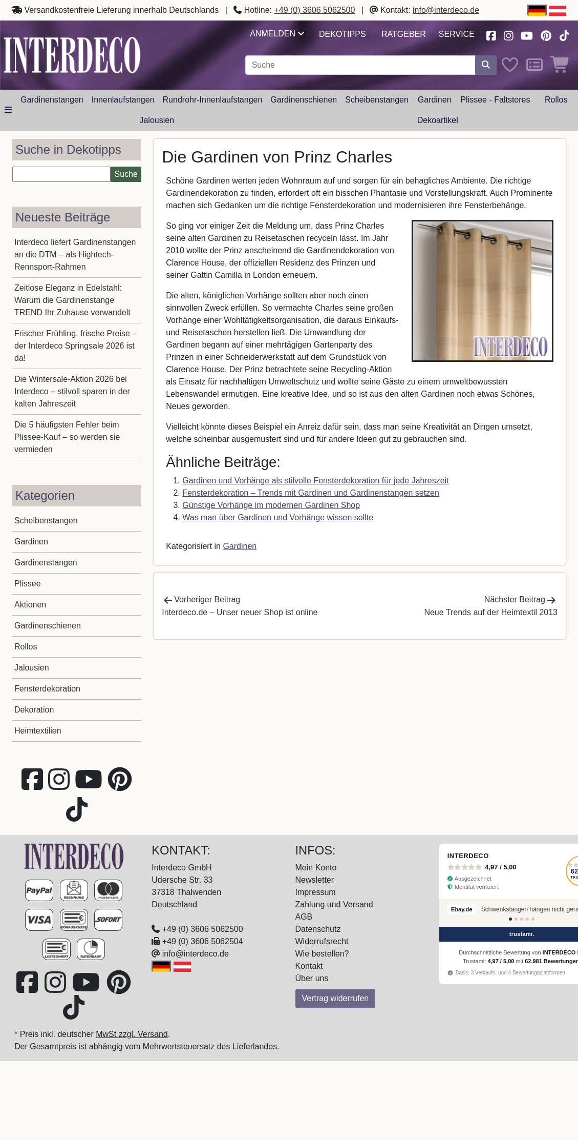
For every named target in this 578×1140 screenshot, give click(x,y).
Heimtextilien (37, 730)
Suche (126, 174)
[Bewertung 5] (532, 919)
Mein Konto (316, 867)
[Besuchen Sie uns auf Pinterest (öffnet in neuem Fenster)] (546, 35)
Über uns (312, 978)
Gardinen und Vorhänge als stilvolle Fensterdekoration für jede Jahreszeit (315, 480)
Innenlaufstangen (123, 99)
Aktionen (30, 604)
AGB (304, 916)
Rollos (556, 99)
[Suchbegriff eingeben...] (360, 65)
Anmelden (277, 33)
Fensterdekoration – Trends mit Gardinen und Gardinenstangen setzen (310, 492)
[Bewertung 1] (510, 919)
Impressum (315, 892)
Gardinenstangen (51, 99)
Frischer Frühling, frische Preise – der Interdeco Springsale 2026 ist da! (75, 345)
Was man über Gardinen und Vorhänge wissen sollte (277, 517)
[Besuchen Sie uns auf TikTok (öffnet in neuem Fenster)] (564, 35)
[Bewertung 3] (521, 919)
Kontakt (309, 966)
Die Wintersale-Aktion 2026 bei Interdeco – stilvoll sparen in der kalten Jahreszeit (72, 391)
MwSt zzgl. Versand (132, 1034)
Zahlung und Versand (334, 904)
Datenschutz (318, 929)
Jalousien (156, 120)
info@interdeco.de (446, 10)
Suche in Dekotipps (68, 149)
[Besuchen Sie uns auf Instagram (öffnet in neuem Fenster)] (508, 35)
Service (457, 34)
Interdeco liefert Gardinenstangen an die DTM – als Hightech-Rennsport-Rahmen (75, 254)
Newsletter (314, 880)
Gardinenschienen (303, 99)
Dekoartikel (437, 120)
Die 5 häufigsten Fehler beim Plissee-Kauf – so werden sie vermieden (67, 437)
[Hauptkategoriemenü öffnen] (8, 110)
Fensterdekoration (47, 688)
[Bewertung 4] (527, 919)
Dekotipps (342, 34)
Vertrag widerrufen (335, 998)
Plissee (27, 583)
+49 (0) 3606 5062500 (314, 10)
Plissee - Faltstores (495, 99)
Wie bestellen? (322, 953)
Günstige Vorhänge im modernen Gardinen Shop (271, 505)
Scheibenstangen (377, 99)
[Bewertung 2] (516, 919)
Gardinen (435, 99)
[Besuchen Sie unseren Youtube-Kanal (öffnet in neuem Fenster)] (527, 35)
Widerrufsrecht (322, 941)
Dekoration (34, 709)
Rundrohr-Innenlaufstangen (213, 99)
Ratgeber (403, 34)
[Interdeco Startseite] (72, 54)
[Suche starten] (486, 65)
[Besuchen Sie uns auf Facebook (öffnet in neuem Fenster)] (491, 35)
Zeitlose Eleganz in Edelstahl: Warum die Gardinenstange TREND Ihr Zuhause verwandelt (72, 300)
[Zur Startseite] (74, 855)
